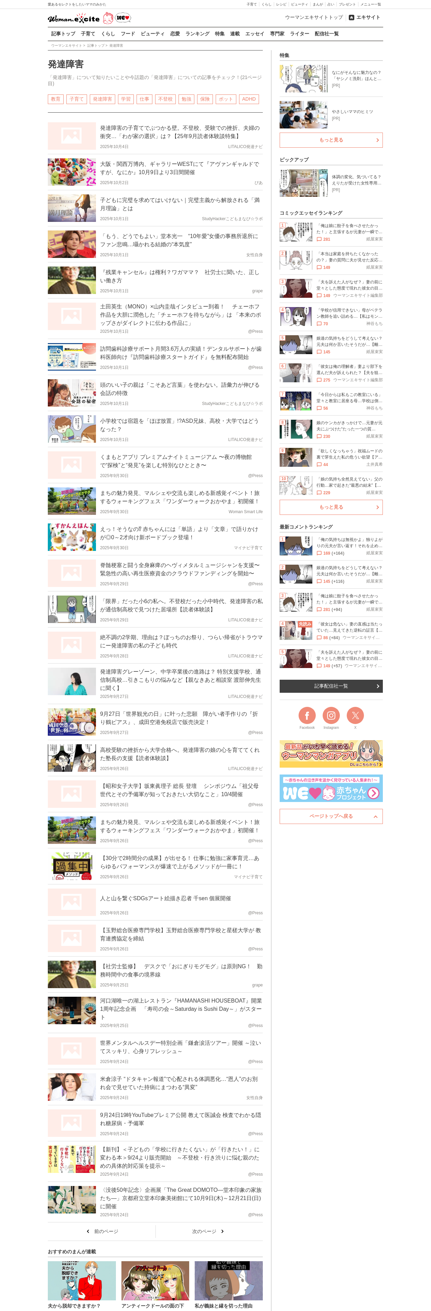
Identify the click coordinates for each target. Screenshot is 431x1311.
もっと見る (331, 140)
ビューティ (299, 4)
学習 (126, 98)
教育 (56, 98)
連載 (235, 33)
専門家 (277, 33)
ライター (299, 33)
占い (330, 4)
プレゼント (347, 4)
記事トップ (63, 33)
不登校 (165, 98)
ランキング (197, 33)
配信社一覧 (327, 33)
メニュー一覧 (370, 4)
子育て (252, 4)
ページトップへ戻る (331, 816)
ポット (226, 98)
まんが (318, 4)
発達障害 (102, 98)
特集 (220, 33)
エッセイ (255, 33)
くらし (266, 4)
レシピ (281, 4)
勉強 (186, 98)
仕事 (144, 98)
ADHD (249, 98)
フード (128, 33)
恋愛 (175, 33)
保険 (205, 98)
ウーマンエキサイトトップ (314, 17)
